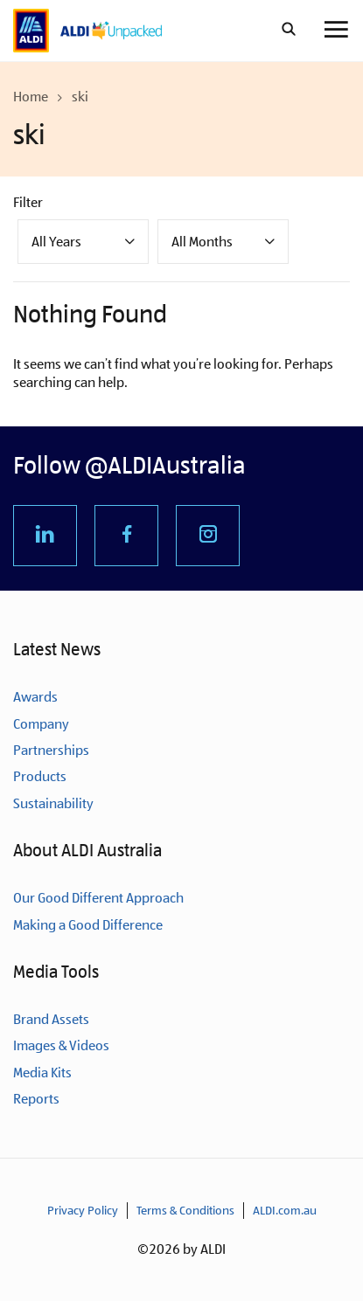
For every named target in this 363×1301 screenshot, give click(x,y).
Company (41, 724)
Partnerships (51, 750)
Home (30, 96)
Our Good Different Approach (98, 897)
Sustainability (53, 803)
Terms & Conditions (185, 1210)
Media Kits (42, 1072)
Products (39, 776)
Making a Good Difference (88, 925)
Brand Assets (51, 1019)
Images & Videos (61, 1045)
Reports (36, 1098)
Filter (28, 202)
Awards (35, 697)
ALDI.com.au (285, 1210)
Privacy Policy (82, 1210)
